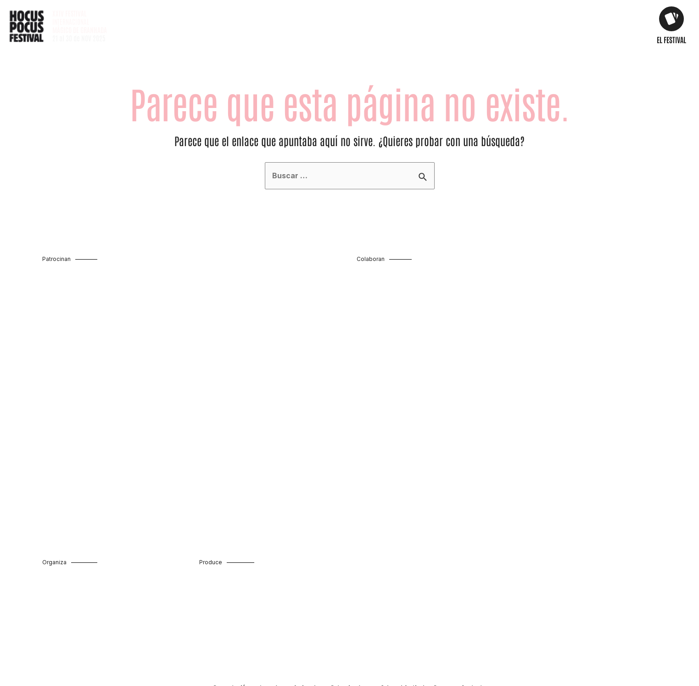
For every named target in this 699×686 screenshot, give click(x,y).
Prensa (443, 608)
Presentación (231, 608)
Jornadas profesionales (290, 608)
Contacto (473, 608)
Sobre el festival (403, 608)
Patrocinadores (351, 608)
